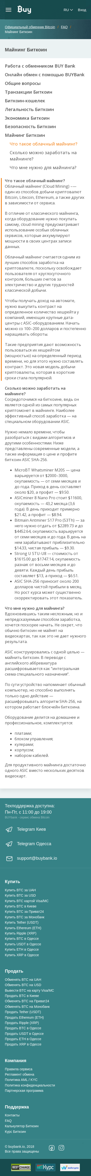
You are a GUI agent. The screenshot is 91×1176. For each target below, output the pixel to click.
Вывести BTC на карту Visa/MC (29, 990)
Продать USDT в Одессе (24, 1034)
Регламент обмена (19, 1074)
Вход (82, 10)
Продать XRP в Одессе (23, 1044)
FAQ (8, 1121)
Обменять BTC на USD (23, 985)
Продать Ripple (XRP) (22, 1023)
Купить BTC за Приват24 (24, 911)
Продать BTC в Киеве (22, 996)
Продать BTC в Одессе (23, 1028)
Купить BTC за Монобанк (24, 917)
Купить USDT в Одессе (23, 944)
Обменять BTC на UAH (23, 980)
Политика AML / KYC (21, 1080)
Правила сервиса (18, 1069)
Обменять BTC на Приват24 (27, 1001)
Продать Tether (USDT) (23, 1012)
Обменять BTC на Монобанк (27, 1007)
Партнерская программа (24, 1091)
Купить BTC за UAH (20, 890)
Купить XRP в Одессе (22, 955)
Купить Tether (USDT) (21, 922)
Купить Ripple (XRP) (20, 933)
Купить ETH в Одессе (22, 949)
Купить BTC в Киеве (20, 906)
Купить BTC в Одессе (22, 939)
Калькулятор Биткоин (22, 1126)
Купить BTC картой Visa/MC (27, 901)
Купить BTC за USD (20, 895)
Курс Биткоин (15, 1132)
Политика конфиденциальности (30, 1085)
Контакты (12, 1115)
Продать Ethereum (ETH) (24, 1017)
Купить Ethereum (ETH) (23, 928)
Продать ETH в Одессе (23, 1039)
